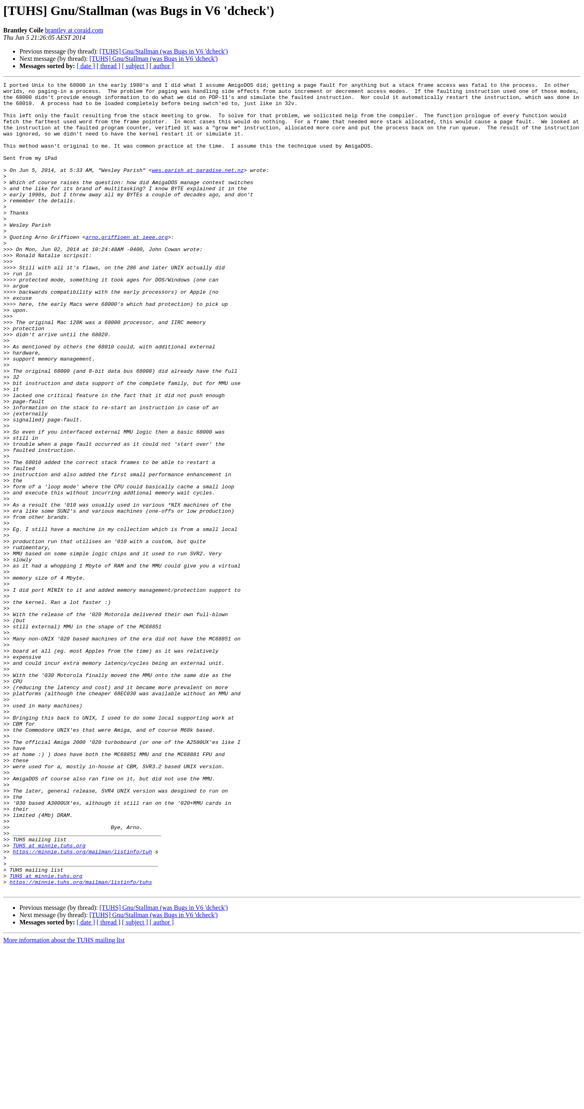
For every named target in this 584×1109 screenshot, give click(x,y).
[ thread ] (108, 65)
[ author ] (162, 65)
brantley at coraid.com (74, 30)
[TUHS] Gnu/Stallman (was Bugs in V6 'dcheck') (163, 51)
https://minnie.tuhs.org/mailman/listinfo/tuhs (81, 1042)
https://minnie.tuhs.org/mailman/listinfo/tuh (82, 1006)
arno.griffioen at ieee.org (127, 268)
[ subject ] (135, 65)
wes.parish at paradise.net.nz (198, 188)
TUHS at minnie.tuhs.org (49, 998)
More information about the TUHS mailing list (64, 1101)
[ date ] (86, 65)
